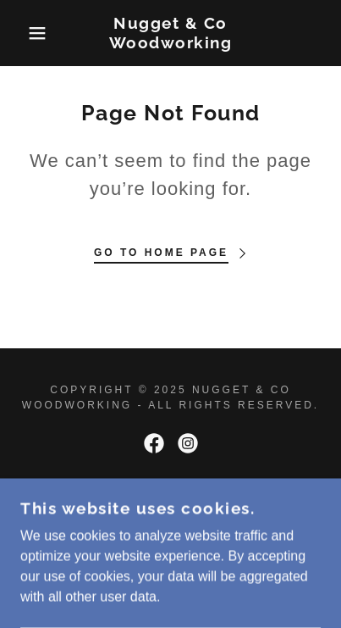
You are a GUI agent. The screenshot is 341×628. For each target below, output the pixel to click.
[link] (170, 33)
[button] (26, 33)
